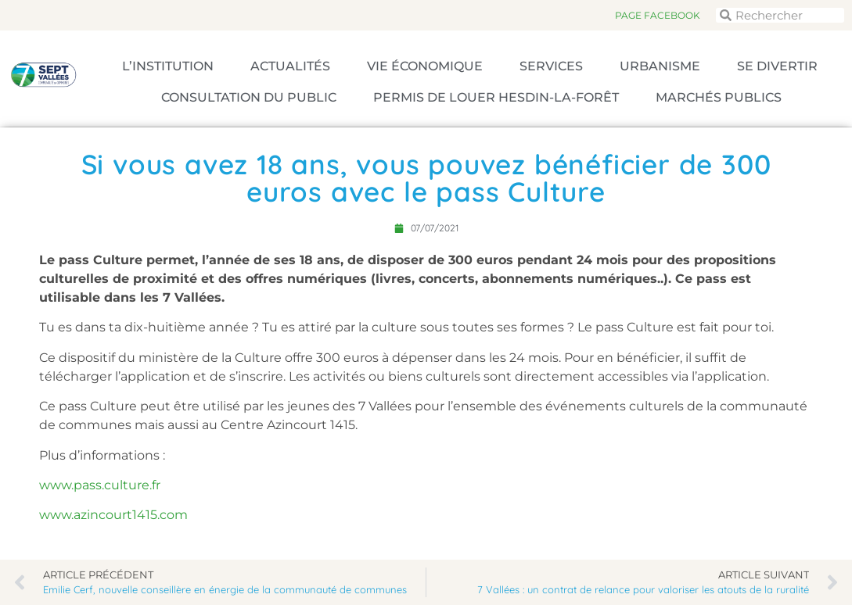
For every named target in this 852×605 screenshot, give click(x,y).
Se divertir (777, 66)
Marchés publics (719, 97)
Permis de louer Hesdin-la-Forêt (496, 97)
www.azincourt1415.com (113, 514)
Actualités (290, 66)
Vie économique (425, 66)
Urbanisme (660, 66)
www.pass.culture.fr (99, 485)
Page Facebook (657, 15)
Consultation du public (248, 97)
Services (551, 66)
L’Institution (168, 66)
